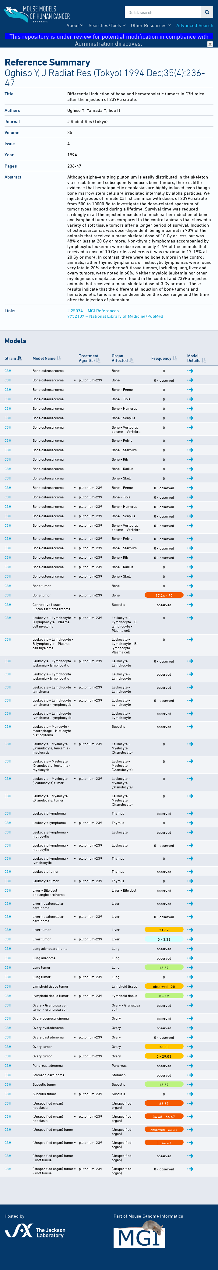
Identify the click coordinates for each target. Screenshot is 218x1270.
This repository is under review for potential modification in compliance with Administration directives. (111, 36)
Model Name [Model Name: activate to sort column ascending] (38, 358)
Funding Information (25, 1246)
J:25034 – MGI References (93, 310)
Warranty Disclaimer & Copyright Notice (44, 1253)
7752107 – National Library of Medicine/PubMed (115, 316)
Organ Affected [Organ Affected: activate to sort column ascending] (124, 358)
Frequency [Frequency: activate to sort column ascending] (171, 358)
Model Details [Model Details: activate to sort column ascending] (199, 358)
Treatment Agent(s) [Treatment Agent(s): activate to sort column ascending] (89, 358)
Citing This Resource (25, 1240)
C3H (8, 370)
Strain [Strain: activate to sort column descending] (10, 358)
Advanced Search (194, 25)
